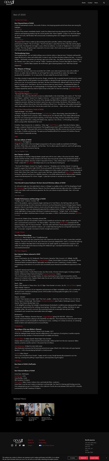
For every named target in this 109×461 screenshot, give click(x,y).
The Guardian (19, 180)
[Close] (106, 458)
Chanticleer (20, 188)
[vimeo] (20, 445)
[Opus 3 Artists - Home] (9, 2)
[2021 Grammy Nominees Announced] (22, 409)
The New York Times (21, 20)
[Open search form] (104, 2)
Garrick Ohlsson (19, 64)
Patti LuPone (33, 94)
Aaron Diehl (18, 142)
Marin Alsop (18, 382)
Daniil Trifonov (19, 40)
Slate (16, 137)
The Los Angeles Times (21, 151)
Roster (84, 3)
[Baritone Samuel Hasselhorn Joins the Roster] (48, 409)
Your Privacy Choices (48, 445)
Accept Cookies (94, 459)
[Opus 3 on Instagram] (12, 445)
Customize (72, 459)
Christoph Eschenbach (49, 274)
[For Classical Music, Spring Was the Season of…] (35, 409)
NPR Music (18, 361)
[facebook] (16, 445)
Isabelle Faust (18, 331)
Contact (90, 3)
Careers (30, 445)
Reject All (83, 459)
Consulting (42, 440)
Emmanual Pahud (43, 260)
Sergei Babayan (47, 317)
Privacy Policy (42, 443)
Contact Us (31, 443)
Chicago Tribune (19, 232)
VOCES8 (17, 353)
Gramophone (18, 326)
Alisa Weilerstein (20, 346)
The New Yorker (19, 196)
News (96, 3)
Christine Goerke (74, 89)
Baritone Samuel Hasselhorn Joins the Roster (47, 419)
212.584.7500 (89, 452)
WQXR (17, 367)
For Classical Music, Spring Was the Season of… (34, 419)
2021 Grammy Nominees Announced (19, 419)
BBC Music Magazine (21, 251)
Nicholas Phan (48, 114)
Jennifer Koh (18, 29)
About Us (30, 440)
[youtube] (24, 445)
